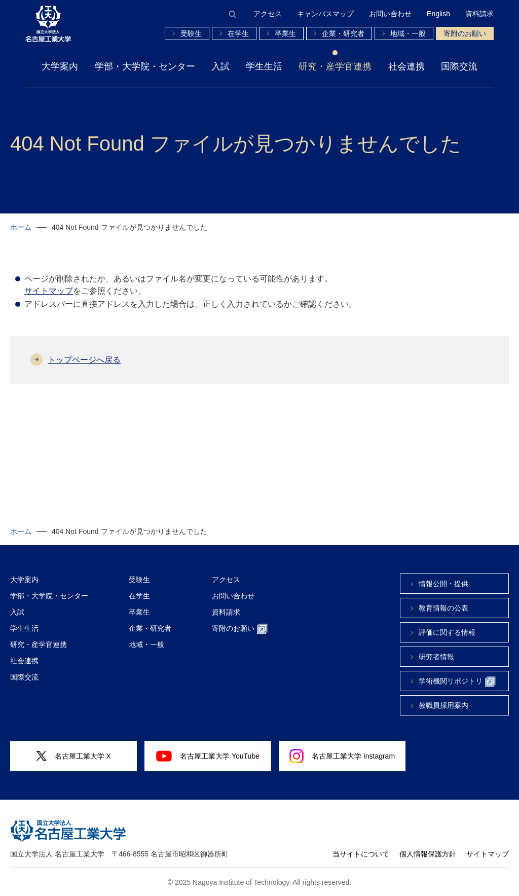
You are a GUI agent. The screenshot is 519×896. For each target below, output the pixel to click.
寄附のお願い (464, 33)
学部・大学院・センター (145, 66)
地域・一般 (408, 33)
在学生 (238, 33)
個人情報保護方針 (427, 854)
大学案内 (60, 66)
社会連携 (406, 66)
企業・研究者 (343, 33)
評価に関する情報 (447, 632)
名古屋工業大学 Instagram (342, 756)
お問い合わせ (390, 13)
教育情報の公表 (443, 608)
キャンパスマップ (325, 13)
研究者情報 (436, 657)
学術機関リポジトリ (457, 681)
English (438, 13)
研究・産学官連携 (335, 66)
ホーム (20, 227)
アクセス (267, 13)
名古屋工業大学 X (73, 756)
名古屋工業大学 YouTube (208, 756)
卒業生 (285, 33)
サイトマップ (48, 290)
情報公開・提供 (443, 584)
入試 (220, 66)
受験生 (191, 33)
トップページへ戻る (84, 359)
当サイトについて (360, 854)
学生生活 (264, 66)
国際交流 (459, 66)
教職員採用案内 (443, 705)
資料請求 (479, 13)
